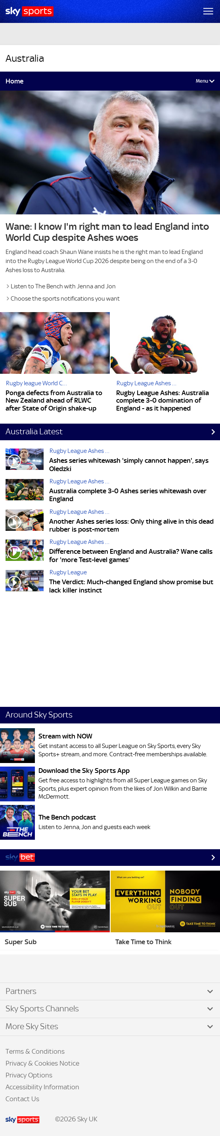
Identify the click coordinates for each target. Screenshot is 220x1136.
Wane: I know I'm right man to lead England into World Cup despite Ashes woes (107, 232)
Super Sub (20, 942)
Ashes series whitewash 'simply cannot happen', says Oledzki (129, 464)
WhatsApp (48, 969)
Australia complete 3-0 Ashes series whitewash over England (128, 495)
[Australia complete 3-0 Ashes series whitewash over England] (25, 491)
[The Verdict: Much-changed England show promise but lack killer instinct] (25, 582)
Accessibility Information (42, 1087)
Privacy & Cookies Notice (42, 1063)
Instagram (31, 969)
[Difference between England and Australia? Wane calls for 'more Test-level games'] (25, 552)
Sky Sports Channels (42, 1008)
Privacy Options (29, 1075)
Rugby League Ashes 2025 (150, 383)
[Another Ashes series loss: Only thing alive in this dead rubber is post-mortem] (25, 521)
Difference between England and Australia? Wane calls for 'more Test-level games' (130, 555)
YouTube (39, 969)
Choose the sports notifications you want (65, 298)
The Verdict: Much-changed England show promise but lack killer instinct (131, 586)
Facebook (15, 969)
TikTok (23, 969)
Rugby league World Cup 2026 (39, 383)
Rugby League (68, 572)
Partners (21, 991)
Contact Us (22, 1099)
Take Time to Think (143, 942)
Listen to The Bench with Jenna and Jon (63, 286)
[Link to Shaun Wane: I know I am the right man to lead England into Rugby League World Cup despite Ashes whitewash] (110, 152)
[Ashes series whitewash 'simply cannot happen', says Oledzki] (25, 461)
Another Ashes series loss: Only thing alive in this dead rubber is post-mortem (131, 525)
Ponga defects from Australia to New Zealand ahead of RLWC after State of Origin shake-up (54, 401)
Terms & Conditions (35, 1051)
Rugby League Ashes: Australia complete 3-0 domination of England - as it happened (162, 401)
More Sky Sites (32, 1026)
